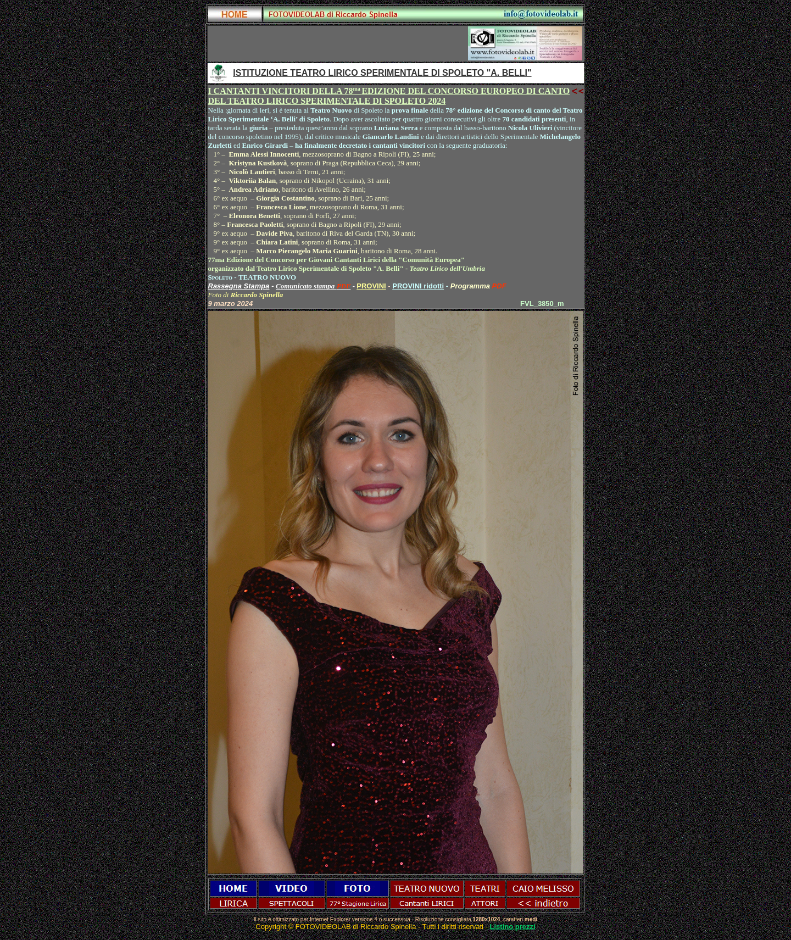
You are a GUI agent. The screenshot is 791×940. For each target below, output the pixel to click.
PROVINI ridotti (418, 286)
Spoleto (220, 277)
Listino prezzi (513, 926)
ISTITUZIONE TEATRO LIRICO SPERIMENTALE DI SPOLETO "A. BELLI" (382, 72)
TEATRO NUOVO (267, 277)
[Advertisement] (337, 43)
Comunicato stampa (306, 286)
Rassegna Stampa (239, 286)
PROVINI (371, 286)
